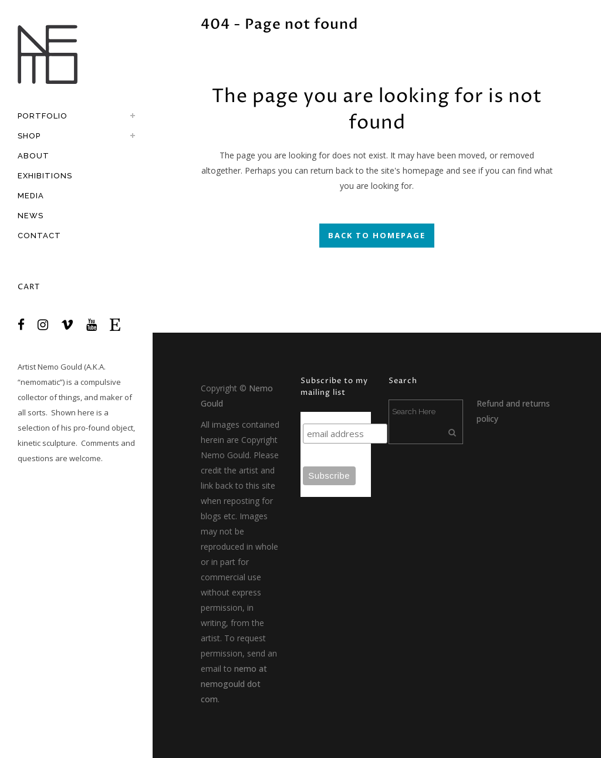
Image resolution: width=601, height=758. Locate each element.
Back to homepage (377, 235)
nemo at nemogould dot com (234, 684)
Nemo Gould (60, 366)
